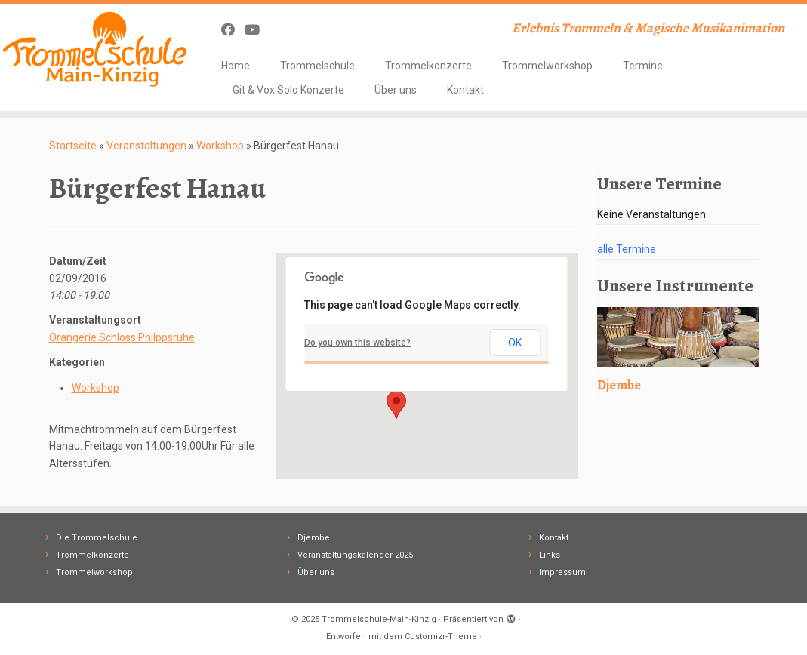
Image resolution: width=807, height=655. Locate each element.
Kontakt (465, 90)
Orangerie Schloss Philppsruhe (122, 337)
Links (549, 555)
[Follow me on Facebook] (233, 30)
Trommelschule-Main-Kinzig (379, 619)
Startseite (73, 146)
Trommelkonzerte (428, 66)
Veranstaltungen (146, 146)
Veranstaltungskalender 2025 (355, 555)
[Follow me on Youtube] (257, 30)
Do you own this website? (357, 342)
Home (235, 66)
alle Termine (626, 249)
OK (515, 343)
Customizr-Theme (441, 636)
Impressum (562, 572)
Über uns (395, 90)
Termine (643, 66)
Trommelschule (317, 66)
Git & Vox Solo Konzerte (288, 90)
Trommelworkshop (547, 66)
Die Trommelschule (96, 538)
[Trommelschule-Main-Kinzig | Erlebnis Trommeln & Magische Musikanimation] (94, 49)
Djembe (313, 538)
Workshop (220, 146)
